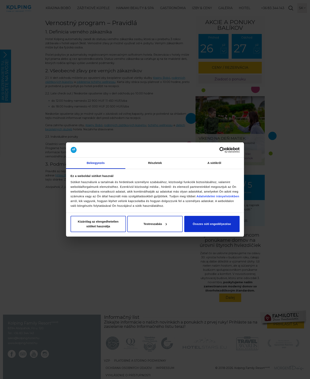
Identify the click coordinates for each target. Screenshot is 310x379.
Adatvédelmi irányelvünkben (218, 196)
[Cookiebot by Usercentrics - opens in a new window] (222, 150)
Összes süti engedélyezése (212, 224)
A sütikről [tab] (214, 163)
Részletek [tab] (155, 163)
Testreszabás (155, 224)
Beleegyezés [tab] (96, 163)
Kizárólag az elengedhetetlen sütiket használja (98, 224)
